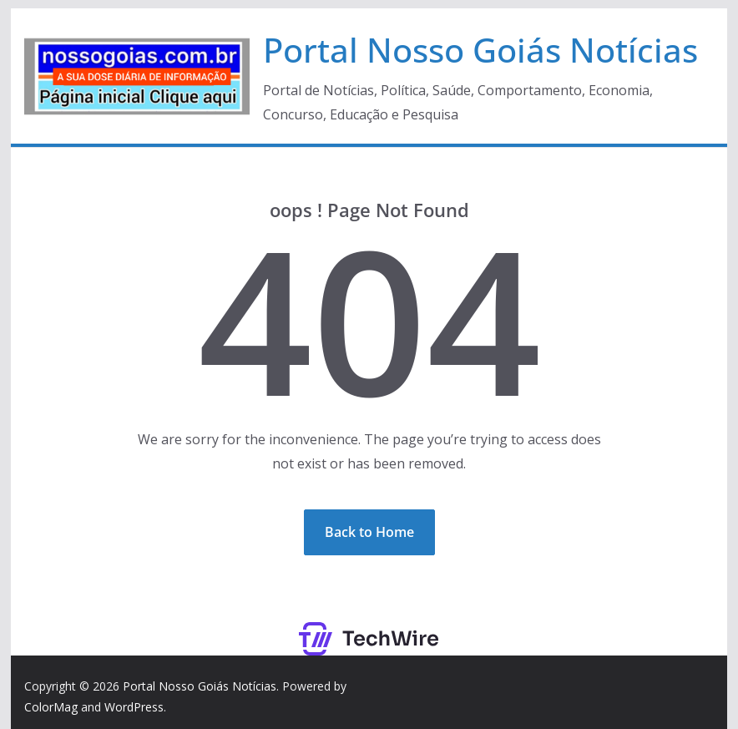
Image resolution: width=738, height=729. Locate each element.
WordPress (134, 707)
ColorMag (51, 707)
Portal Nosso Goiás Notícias (480, 50)
